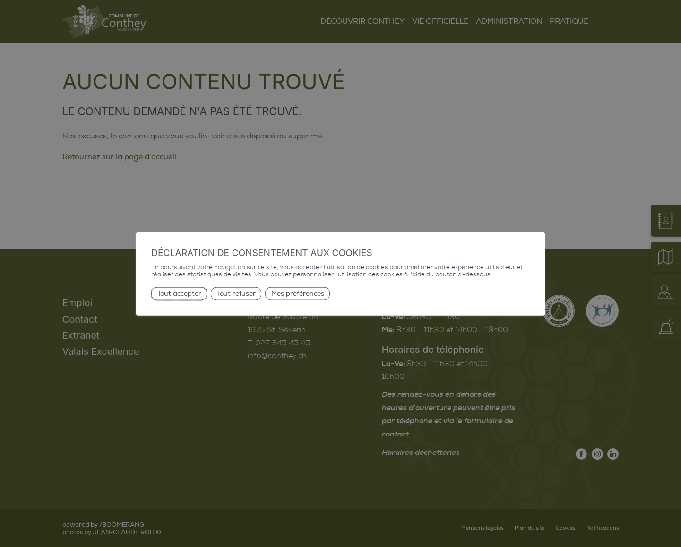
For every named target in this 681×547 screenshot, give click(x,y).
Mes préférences (297, 293)
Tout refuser (236, 293)
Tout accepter (179, 293)
